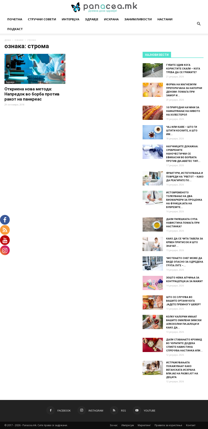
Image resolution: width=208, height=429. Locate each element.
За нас (114, 425)
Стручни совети (42, 19)
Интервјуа (70, 19)
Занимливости (138, 19)
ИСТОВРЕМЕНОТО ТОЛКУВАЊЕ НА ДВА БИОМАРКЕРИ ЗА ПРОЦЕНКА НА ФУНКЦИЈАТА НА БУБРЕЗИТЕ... (184, 200)
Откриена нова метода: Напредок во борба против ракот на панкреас (32, 94)
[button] (199, 24)
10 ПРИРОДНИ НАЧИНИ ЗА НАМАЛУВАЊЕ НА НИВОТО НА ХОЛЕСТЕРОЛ (183, 111)
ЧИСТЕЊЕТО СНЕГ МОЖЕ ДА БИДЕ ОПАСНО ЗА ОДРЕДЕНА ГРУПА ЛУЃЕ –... (184, 262)
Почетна (14, 19)
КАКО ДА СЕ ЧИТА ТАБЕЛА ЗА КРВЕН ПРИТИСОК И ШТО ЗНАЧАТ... (184, 242)
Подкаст (15, 29)
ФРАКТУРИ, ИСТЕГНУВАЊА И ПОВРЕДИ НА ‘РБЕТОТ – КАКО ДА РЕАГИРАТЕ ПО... (185, 177)
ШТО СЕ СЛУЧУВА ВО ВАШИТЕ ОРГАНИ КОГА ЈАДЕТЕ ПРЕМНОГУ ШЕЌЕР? (183, 301)
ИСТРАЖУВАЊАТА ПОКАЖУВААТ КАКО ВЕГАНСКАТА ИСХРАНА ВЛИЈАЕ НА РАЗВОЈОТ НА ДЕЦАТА (182, 370)
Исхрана (111, 19)
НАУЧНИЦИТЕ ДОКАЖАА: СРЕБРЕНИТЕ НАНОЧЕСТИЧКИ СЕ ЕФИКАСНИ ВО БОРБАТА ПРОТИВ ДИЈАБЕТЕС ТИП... (183, 153)
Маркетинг (144, 425)
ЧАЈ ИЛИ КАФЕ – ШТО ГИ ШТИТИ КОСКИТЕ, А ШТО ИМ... (181, 131)
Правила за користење (168, 425)
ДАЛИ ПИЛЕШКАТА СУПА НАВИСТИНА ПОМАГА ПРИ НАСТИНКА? (182, 223)
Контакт (190, 425)
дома (7, 40)
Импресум (127, 425)
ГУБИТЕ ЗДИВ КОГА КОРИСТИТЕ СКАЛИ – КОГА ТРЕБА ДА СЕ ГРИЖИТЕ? (183, 69)
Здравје (91, 19)
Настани (164, 19)
